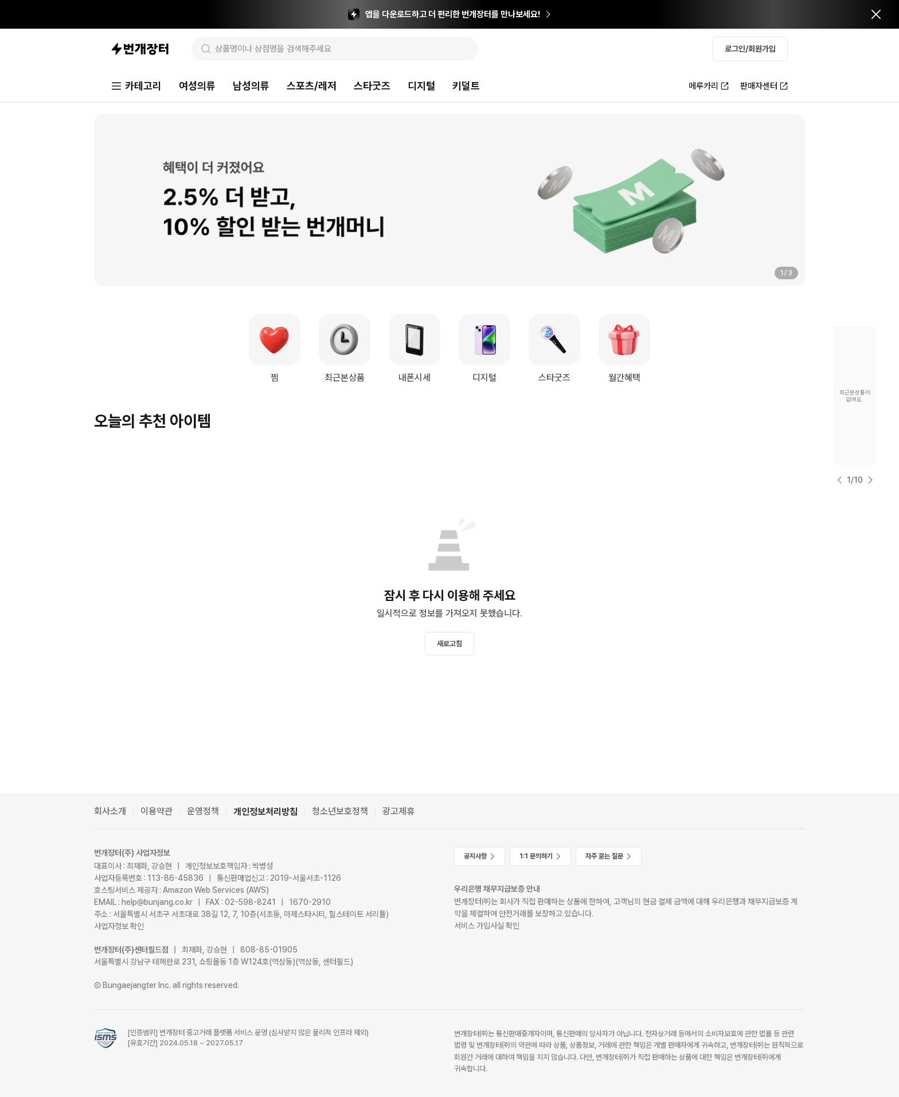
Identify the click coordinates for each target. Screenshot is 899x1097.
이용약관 (156, 811)
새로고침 (449, 643)
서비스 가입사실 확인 (486, 925)
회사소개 (110, 811)
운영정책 (203, 811)
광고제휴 (398, 811)
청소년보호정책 (340, 811)
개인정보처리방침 (265, 811)
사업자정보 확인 (119, 926)
